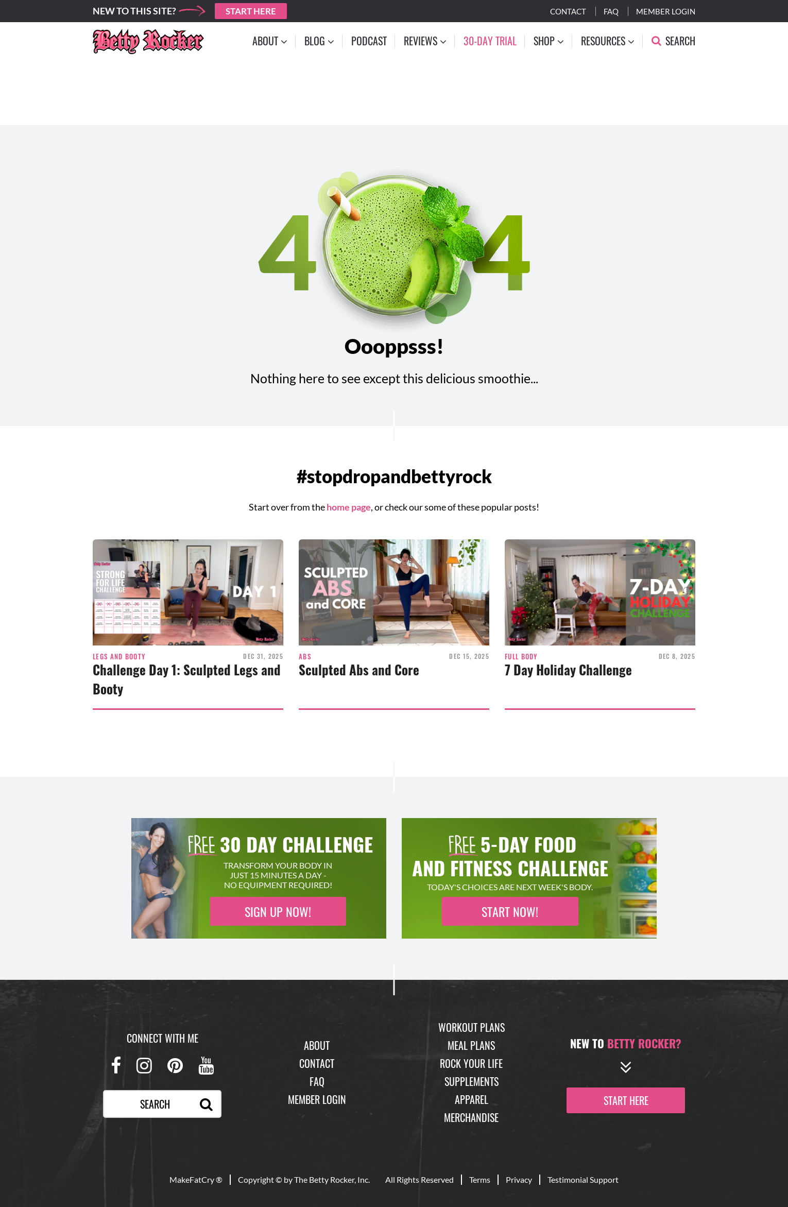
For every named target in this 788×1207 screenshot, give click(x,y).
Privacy (519, 1179)
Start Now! (510, 911)
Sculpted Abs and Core (359, 669)
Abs (305, 656)
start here (626, 1100)
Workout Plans (471, 1027)
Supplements (471, 1081)
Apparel (471, 1099)
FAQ (317, 1081)
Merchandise (471, 1117)
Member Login (665, 11)
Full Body (521, 656)
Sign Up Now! (278, 911)
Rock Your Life (471, 1063)
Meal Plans (471, 1045)
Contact (568, 11)
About (317, 1045)
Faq (611, 11)
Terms (479, 1179)
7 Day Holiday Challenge (568, 669)
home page (349, 507)
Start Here (251, 11)
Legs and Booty (119, 656)
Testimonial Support (583, 1179)
